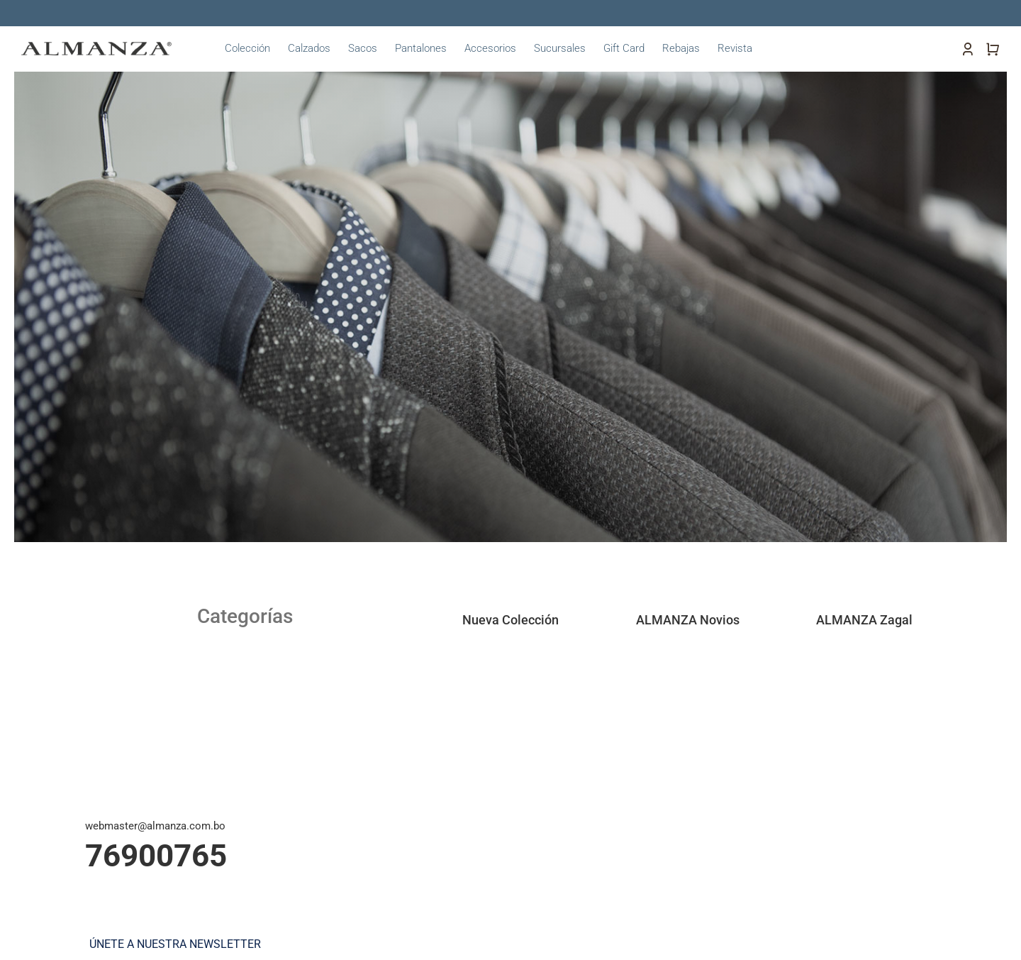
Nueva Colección (510, 619)
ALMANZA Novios (688, 619)
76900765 (156, 855)
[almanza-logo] (96, 47)
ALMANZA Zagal (864, 619)
